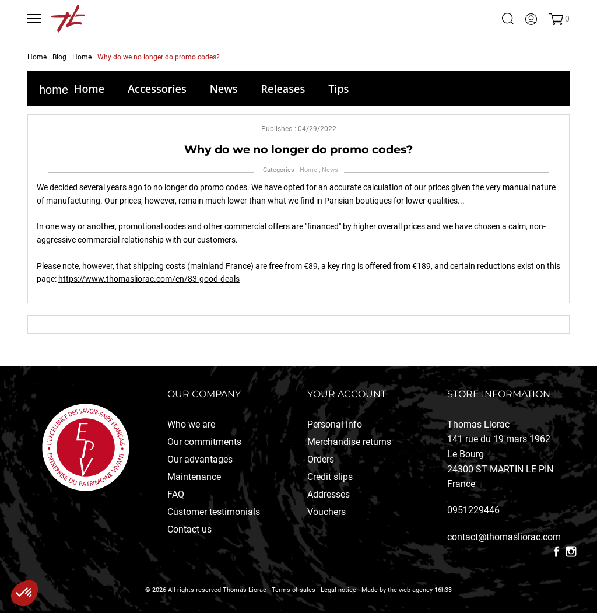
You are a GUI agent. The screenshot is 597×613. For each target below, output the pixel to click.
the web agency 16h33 (420, 590)
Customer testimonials (213, 511)
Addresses (328, 494)
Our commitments (204, 441)
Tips (338, 89)
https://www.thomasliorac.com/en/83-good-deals (149, 278)
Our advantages (200, 459)
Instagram (571, 551)
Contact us (189, 529)
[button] (24, 593)
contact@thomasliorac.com (504, 536)
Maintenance (194, 476)
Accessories (157, 89)
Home (89, 89)
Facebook (556, 551)
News (224, 89)
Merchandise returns (349, 441)
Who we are (191, 424)
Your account (346, 394)
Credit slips (330, 476)
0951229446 (473, 510)
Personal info (334, 424)
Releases (283, 89)
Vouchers (326, 511)
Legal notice (338, 590)
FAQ (175, 494)
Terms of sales (293, 590)
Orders (320, 459)
